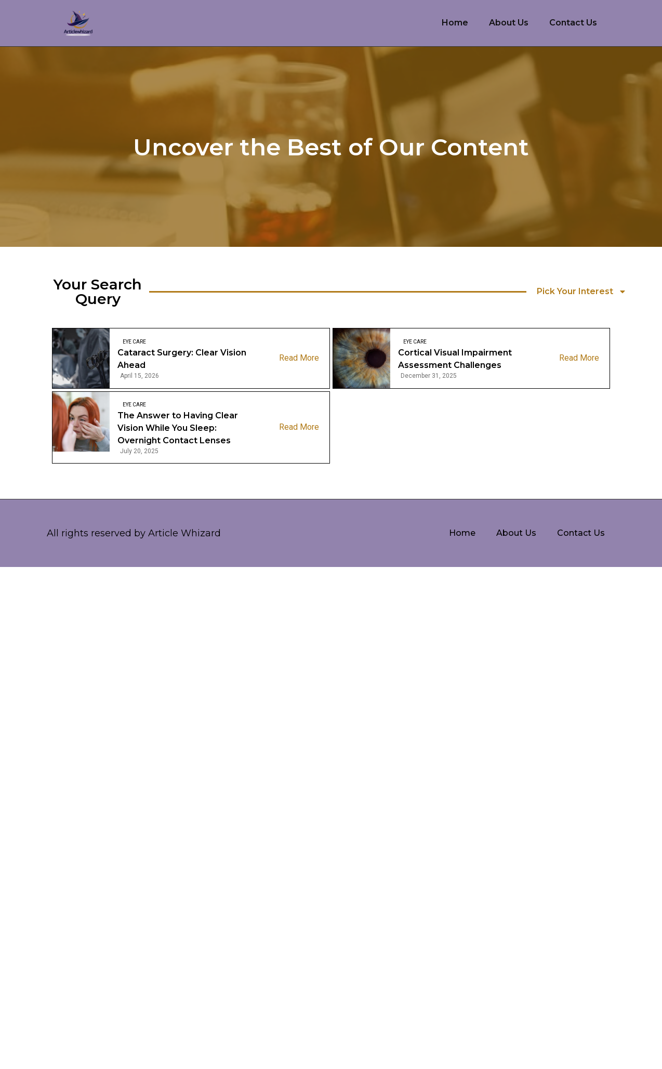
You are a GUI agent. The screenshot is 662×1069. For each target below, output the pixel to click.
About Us (508, 23)
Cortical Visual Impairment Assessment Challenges (455, 359)
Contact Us (573, 23)
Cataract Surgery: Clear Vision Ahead (181, 359)
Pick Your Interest (582, 291)
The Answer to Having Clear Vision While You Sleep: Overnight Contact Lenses (177, 428)
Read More (299, 358)
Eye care (134, 342)
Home (455, 23)
